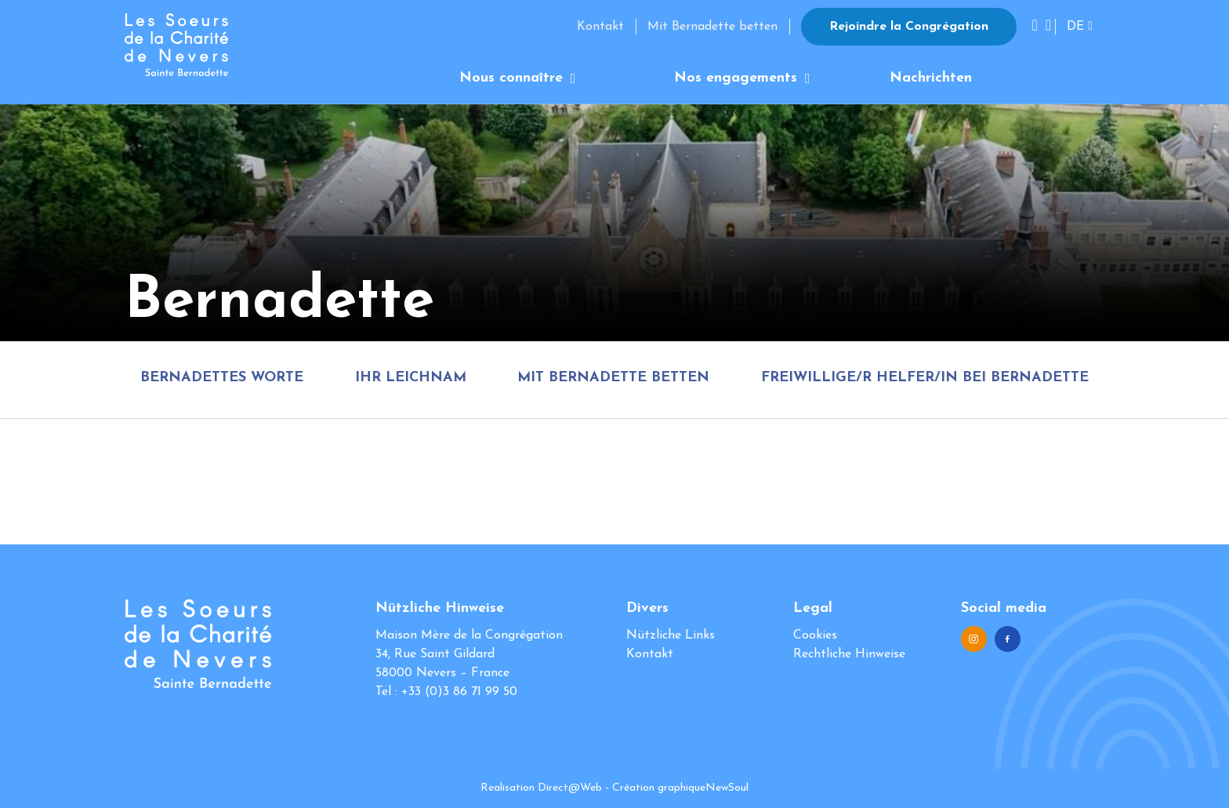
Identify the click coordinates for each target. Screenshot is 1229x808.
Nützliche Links (670, 635)
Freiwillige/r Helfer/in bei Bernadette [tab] (925, 377)
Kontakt (600, 26)
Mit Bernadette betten (712, 26)
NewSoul (727, 788)
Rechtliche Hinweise (849, 654)
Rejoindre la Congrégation (908, 26)
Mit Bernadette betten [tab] (613, 377)
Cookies (815, 635)
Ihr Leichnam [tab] (410, 377)
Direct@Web (570, 788)
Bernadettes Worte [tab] (221, 377)
